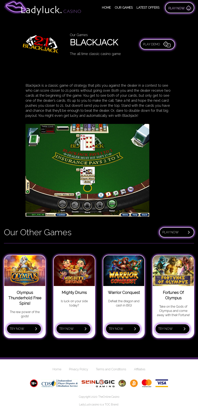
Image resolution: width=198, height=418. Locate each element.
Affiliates (139, 369)
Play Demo (157, 44)
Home (106, 7)
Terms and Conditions (111, 369)
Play (179, 7)
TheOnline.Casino (108, 396)
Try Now (23, 329)
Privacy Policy (78, 369)
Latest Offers (148, 7)
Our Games (124, 7)
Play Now (176, 232)
